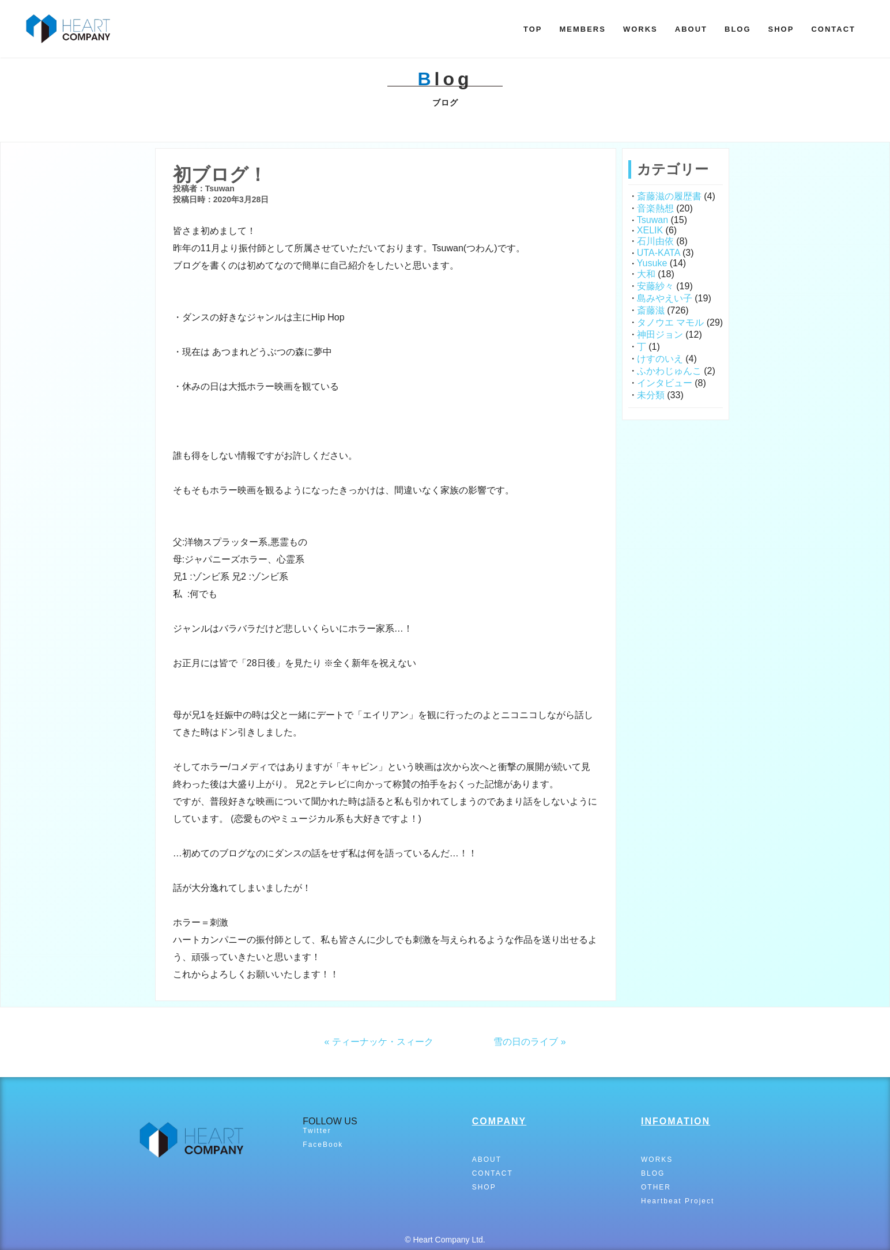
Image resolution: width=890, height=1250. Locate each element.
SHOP (781, 29)
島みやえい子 (664, 298)
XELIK (650, 230)
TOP (532, 29)
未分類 (651, 395)
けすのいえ (660, 359)
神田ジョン (660, 334)
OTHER (656, 1187)
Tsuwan (652, 220)
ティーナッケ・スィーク (382, 1042)
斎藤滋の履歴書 (669, 196)
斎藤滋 (651, 310)
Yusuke (652, 263)
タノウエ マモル (670, 322)
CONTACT (833, 29)
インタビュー (664, 383)
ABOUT (691, 29)
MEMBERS (582, 29)
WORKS (640, 29)
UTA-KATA (658, 253)
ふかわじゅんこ (669, 371)
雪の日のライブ (525, 1042)
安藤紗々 (655, 286)
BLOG (738, 29)
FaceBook (323, 1145)
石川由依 (655, 241)
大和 (646, 274)
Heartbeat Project (677, 1201)
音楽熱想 (655, 208)
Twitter (317, 1131)
